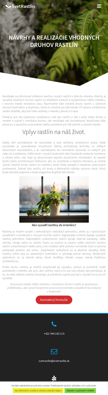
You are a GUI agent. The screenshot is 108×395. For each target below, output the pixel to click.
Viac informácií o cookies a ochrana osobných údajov (38, 390)
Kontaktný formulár (54, 300)
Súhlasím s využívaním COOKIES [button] (80, 390)
